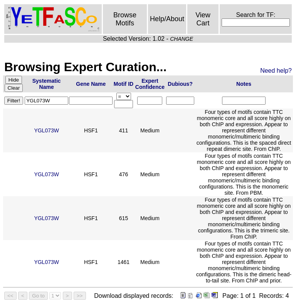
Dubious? (180, 84)
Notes (243, 84)
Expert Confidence (150, 84)
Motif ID (123, 84)
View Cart (202, 19)
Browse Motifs (124, 19)
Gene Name (91, 84)
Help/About (167, 19)
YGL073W (46, 130)
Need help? (276, 70)
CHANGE (181, 39)
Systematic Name (46, 84)
